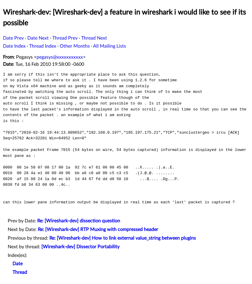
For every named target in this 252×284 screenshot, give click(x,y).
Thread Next (94, 38)
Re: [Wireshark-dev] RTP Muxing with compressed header (98, 229)
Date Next (38, 38)
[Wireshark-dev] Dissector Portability (80, 246)
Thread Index (42, 46)
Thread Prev (65, 38)
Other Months (75, 46)
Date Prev (13, 38)
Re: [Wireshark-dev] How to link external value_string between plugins (122, 238)
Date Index (14, 46)
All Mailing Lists (109, 46)
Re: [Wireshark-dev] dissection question (78, 221)
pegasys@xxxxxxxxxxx (60, 57)
